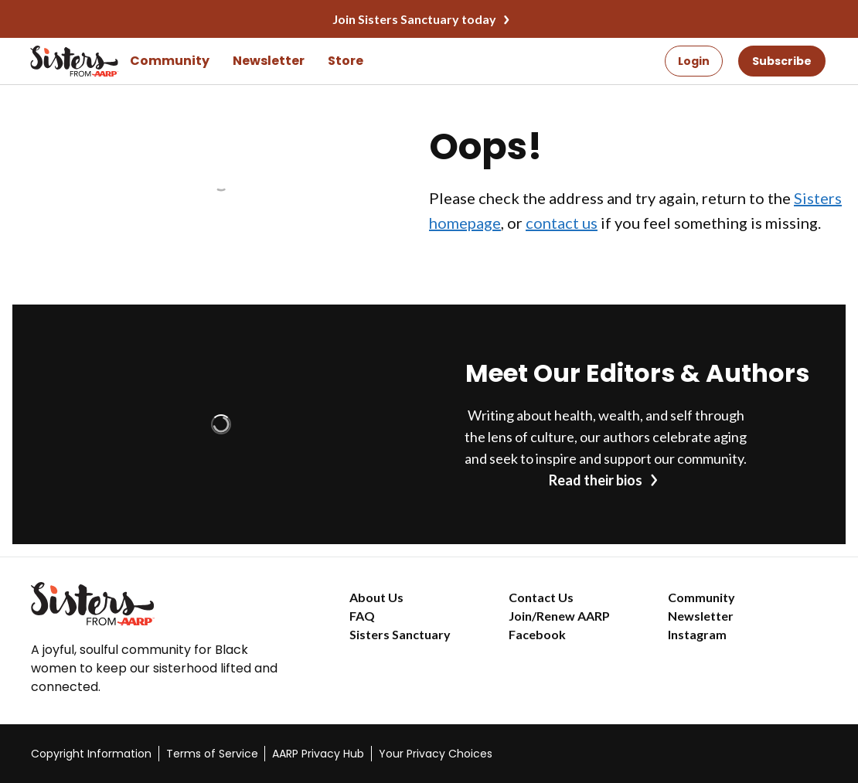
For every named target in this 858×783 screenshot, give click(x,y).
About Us (376, 597)
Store (345, 61)
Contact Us (541, 597)
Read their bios (595, 480)
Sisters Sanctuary (400, 634)
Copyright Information (91, 753)
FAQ (362, 615)
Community (169, 61)
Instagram (697, 634)
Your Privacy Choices (435, 753)
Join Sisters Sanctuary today (414, 19)
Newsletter (269, 61)
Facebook (537, 634)
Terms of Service (212, 753)
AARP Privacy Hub (318, 753)
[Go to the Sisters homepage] (53, 61)
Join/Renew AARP (559, 615)
